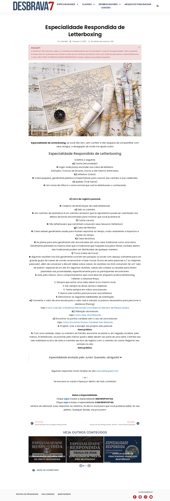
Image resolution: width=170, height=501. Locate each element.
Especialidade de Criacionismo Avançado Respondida (122, 456)
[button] (158, 6)
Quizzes (106, 7)
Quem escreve (64, 494)
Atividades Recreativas (100, 41)
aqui (66, 398)
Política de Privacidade (27, 494)
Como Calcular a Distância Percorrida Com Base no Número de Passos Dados (87, 307)
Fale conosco (47, 494)
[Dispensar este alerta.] (139, 47)
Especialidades (68, 4)
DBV (112, 41)
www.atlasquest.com (107, 370)
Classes (88, 4)
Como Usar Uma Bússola (87, 315)
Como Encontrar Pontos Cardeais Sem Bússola (87, 322)
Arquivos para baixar (138, 4)
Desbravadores (110, 4)
